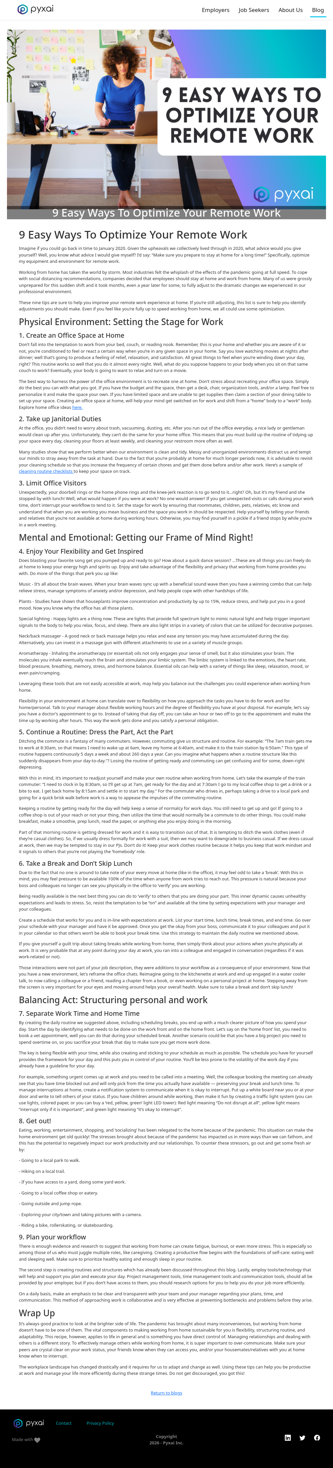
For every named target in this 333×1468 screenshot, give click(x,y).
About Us (290, 10)
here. (77, 407)
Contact (63, 1423)
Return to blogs (166, 1393)
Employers (215, 10)
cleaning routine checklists (46, 471)
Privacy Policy (100, 1423)
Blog (318, 10)
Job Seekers (254, 10)
